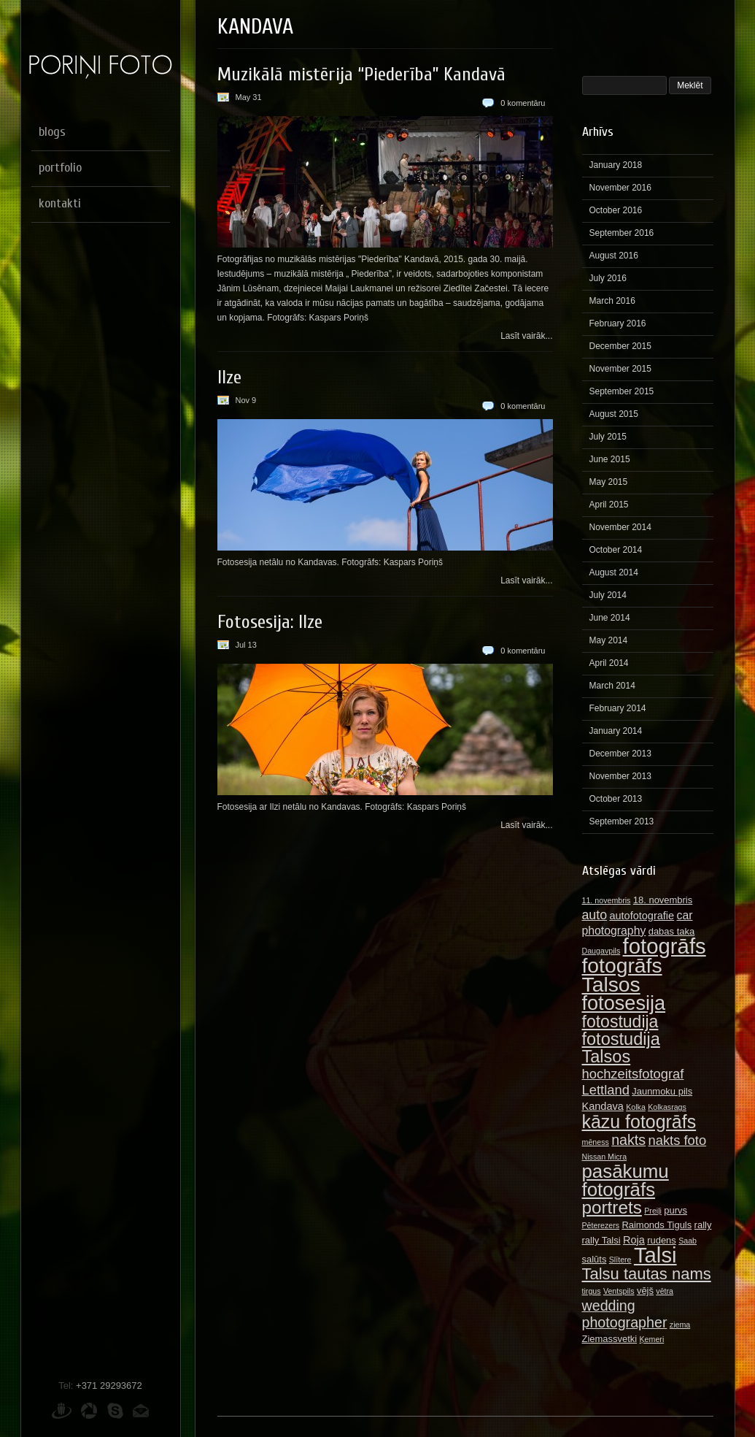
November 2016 (620, 188)
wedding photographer (624, 1314)
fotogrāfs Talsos (622, 975)
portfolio (60, 167)
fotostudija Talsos (621, 1048)
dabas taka (671, 931)
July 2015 (608, 437)
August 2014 (613, 572)
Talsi (655, 1255)
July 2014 (608, 595)
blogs (52, 131)
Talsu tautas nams (646, 1274)
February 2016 (617, 323)
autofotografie (641, 915)
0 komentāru (522, 103)
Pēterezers (601, 1225)
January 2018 (616, 165)
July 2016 (608, 278)
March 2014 (612, 686)
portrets (612, 1207)
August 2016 (613, 255)
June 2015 (609, 459)
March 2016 (612, 301)
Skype (115, 1411)
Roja (634, 1240)
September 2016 (621, 233)
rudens (661, 1240)
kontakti (60, 203)
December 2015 (620, 346)
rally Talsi (601, 1240)
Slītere (620, 1259)
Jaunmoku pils (662, 1091)
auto (595, 915)
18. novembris (662, 899)
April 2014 (609, 663)
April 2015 (609, 504)
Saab (687, 1240)
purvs (675, 1210)
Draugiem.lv (61, 1411)
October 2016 (616, 210)
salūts (594, 1259)
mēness (595, 1142)
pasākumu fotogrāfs (625, 1180)
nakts (628, 1140)
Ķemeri (652, 1339)
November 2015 (620, 369)
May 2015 (608, 482)
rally (703, 1224)
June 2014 (609, 618)
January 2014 (616, 731)
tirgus (591, 1291)
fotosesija (624, 1003)
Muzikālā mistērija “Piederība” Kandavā (361, 74)
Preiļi (653, 1210)
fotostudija (620, 1021)
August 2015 (613, 414)
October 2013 (616, 799)
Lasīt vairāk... (526, 336)
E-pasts (141, 1411)
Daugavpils (601, 950)
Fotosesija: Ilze (269, 622)
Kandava (603, 1106)
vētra (664, 1291)
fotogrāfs (664, 946)
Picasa (89, 1411)
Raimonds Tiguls (657, 1224)
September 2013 (621, 821)
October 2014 (616, 550)
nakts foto (677, 1140)
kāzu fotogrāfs (639, 1121)
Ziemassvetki (610, 1338)
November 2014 (620, 527)
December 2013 (620, 753)
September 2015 (621, 391)
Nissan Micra (604, 1156)
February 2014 (617, 708)
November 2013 (620, 776)
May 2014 (608, 640)
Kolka (636, 1107)
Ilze (229, 377)
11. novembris (606, 900)
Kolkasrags (667, 1107)
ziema (680, 1324)
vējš (645, 1290)
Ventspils (619, 1291)
